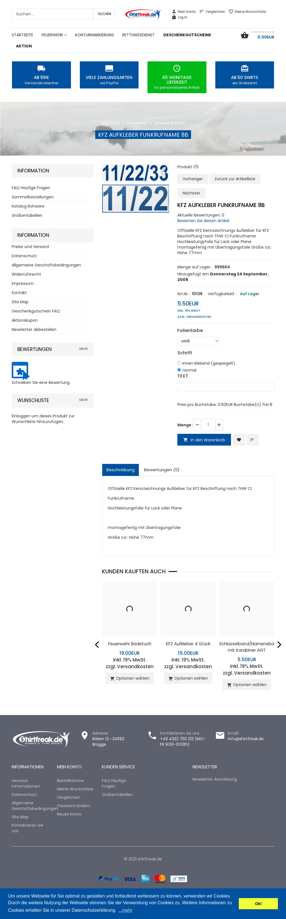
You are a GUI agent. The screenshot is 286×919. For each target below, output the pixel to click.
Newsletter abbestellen (34, 329)
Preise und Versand (30, 246)
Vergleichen (212, 11)
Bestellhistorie (70, 780)
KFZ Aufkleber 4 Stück (188, 644)
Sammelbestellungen (33, 197)
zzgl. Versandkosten (194, 317)
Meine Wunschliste (247, 11)
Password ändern (73, 806)
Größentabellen (27, 215)
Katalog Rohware (28, 206)
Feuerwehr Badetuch (129, 644)
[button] (163, 169)
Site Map (20, 302)
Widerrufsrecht (26, 274)
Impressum (23, 283)
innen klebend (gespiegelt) (208, 363)
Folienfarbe (190, 331)
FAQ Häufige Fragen (31, 188)
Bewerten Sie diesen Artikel (203, 220)
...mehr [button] (125, 910)
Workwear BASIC (170, 123)
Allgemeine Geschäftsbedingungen (46, 265)
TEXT (182, 376)
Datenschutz (24, 256)
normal (189, 370)
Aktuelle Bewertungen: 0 (200, 215)
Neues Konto (69, 814)
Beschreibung (120, 470)
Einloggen (21, 416)
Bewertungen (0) (162, 470)
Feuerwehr (137, 123)
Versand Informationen (26, 783)
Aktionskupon (25, 320)
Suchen (104, 13)
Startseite (110, 123)
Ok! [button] (258, 903)
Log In (179, 17)
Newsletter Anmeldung (214, 779)
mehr (83, 349)
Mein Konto (183, 11)
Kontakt (19, 292)
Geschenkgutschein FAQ (36, 311)
